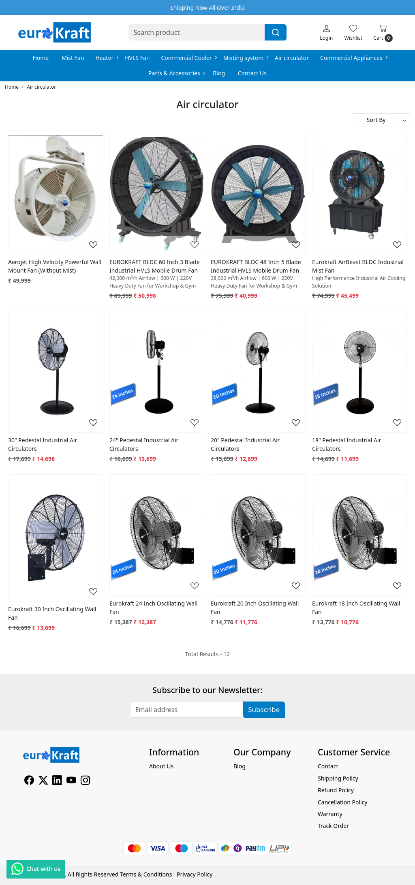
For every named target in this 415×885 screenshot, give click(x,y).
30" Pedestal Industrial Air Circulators (42, 444)
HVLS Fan (137, 58)
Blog (219, 73)
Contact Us (252, 73)
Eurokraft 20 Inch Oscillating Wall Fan (255, 607)
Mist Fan (73, 58)
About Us (161, 766)
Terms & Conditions (146, 874)
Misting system (245, 58)
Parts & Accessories (176, 73)
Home (40, 58)
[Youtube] (71, 781)
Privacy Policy (194, 874)
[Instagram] (85, 781)
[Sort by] (381, 119)
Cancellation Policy (343, 802)
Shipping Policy (338, 778)
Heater (106, 58)
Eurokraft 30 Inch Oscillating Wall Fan (52, 613)
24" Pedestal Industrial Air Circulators (143, 444)
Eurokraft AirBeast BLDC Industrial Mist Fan (358, 266)
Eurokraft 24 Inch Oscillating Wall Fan (153, 607)
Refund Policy (336, 790)
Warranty (330, 814)
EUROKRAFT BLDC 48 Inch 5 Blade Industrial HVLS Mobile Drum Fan (256, 266)
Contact (328, 766)
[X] (43, 781)
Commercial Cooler (188, 58)
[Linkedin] (57, 781)
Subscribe (264, 709)
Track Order (333, 826)
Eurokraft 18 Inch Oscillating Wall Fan (356, 607)
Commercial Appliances (353, 58)
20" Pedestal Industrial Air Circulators (245, 444)
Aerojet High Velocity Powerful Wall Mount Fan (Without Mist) (54, 266)
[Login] (326, 32)
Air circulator (292, 58)
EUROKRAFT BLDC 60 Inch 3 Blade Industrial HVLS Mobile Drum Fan (154, 266)
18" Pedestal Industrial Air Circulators (346, 444)
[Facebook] (29, 781)
